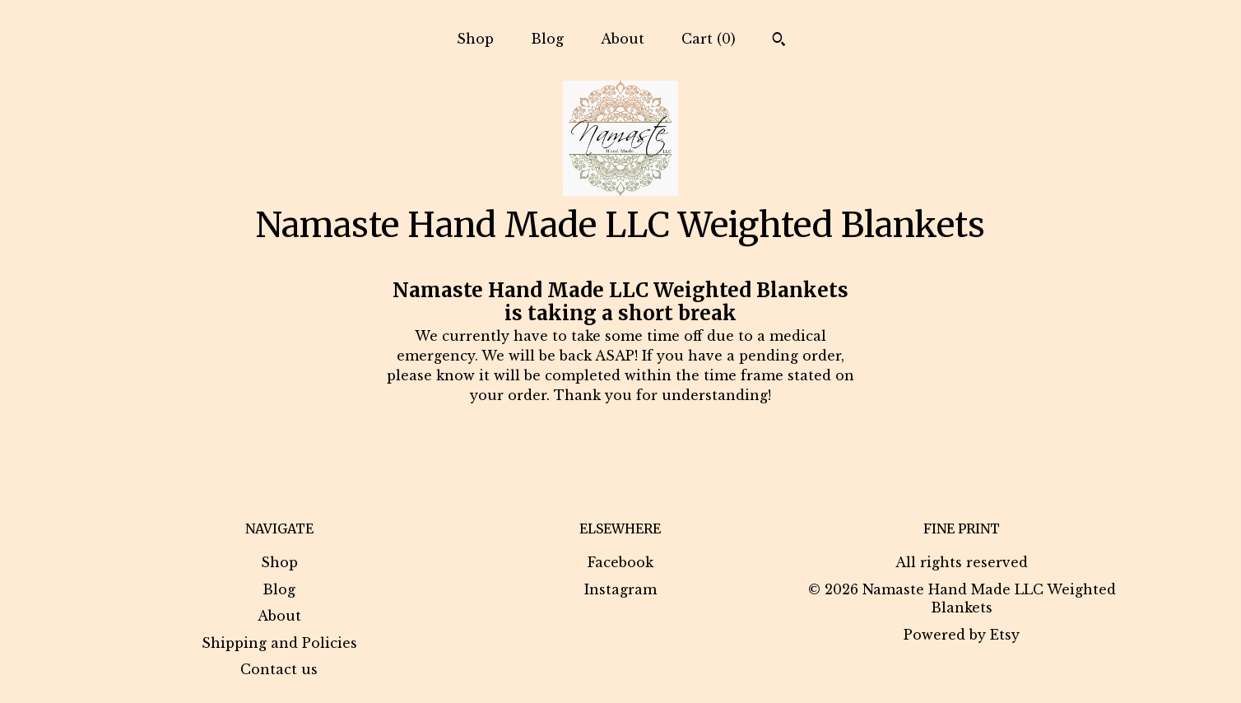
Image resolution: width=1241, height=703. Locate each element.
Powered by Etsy (962, 634)
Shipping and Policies (279, 643)
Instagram (620, 589)
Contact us (279, 669)
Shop (475, 38)
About (622, 38)
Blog (547, 38)
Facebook (620, 562)
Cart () (708, 38)
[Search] (779, 41)
